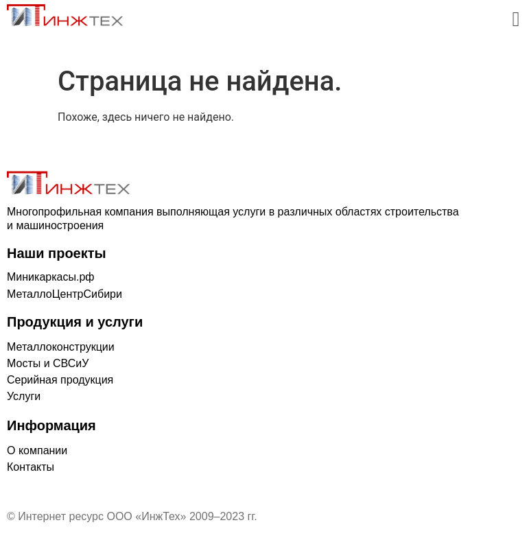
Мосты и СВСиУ (48, 363)
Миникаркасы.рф (50, 277)
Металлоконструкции (61, 347)
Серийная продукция (60, 380)
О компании (37, 450)
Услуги (23, 396)
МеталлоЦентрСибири (64, 294)
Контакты (30, 467)
